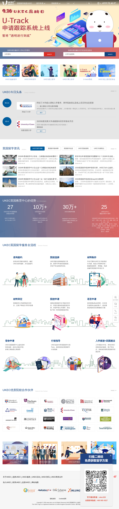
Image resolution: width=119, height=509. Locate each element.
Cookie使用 (62, 498)
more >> (113, 91)
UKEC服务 (26, 477)
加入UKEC (7, 482)
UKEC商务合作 (57, 477)
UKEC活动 (36, 477)
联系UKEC (17, 482)
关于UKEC (7, 477)
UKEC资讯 (45, 477)
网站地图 (35, 482)
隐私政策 (53, 498)
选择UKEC (17, 477)
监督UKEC (26, 482)
